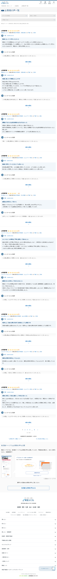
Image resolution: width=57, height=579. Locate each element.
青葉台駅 (23, 32)
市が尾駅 (23, 195)
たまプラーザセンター (6, 116)
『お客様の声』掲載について (15, 438)
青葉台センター (4, 32)
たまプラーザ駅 (28, 116)
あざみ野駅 (25, 316)
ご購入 (40, 116)
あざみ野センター (5, 316)
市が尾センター (4, 195)
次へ (37, 429)
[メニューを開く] (54, 3)
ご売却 (34, 32)
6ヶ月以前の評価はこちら (42, 438)
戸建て (29, 32)
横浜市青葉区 (17, 32)
